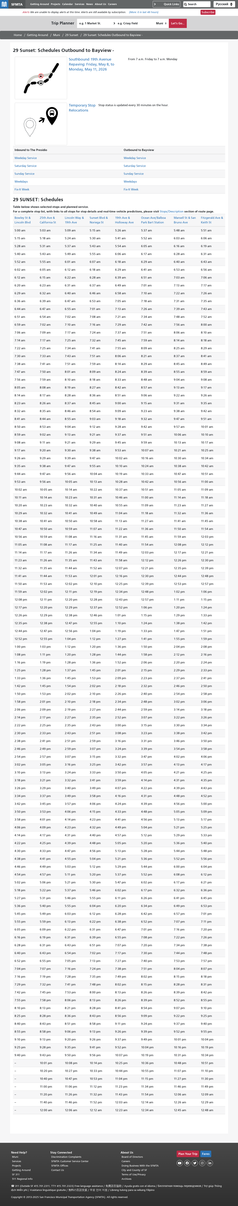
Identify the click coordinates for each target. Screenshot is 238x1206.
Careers (126, 1161)
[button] (224, 5)
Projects (16, 1165)
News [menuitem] (94, 5)
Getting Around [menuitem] (44, 5)
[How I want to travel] (161, 25)
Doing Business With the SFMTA (140, 1165)
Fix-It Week (22, 191)
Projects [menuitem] (60, 5)
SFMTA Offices (59, 1165)
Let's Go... (177, 25)
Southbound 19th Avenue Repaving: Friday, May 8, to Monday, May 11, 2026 (91, 66)
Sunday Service (24, 176)
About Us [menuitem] (105, 5)
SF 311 (16, 1174)
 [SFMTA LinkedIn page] (210, 1163)
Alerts (26, 14)
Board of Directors (132, 1156)
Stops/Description (172, 214)
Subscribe (208, 14)
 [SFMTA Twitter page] (194, 1163)
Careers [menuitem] (117, 5)
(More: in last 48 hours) (143, 14)
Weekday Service (26, 160)
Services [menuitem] (84, 5)
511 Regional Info (22, 1179)
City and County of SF (134, 1170)
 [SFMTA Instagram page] (202, 1163)
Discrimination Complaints (66, 1156)
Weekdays (21, 184)
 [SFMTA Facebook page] (187, 1163)
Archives (126, 1179)
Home (18, 37)
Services (16, 1161)
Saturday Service (26, 168)
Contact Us (57, 1170)
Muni (56, 37)
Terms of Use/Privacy (134, 1174)
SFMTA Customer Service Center (70, 1161)
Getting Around (37, 37)
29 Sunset (71, 37)
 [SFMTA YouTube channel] (179, 1163)
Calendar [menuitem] (72, 5)
